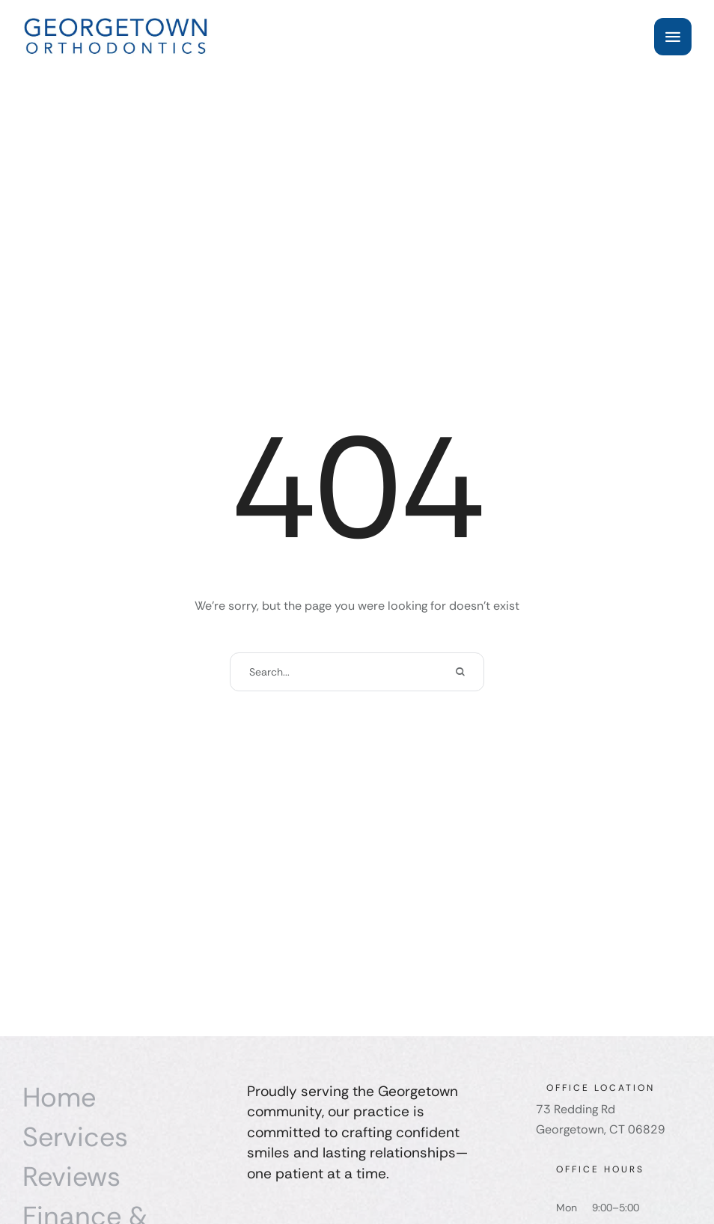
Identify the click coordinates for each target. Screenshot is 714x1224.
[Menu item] (127, 1097)
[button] (673, 36)
